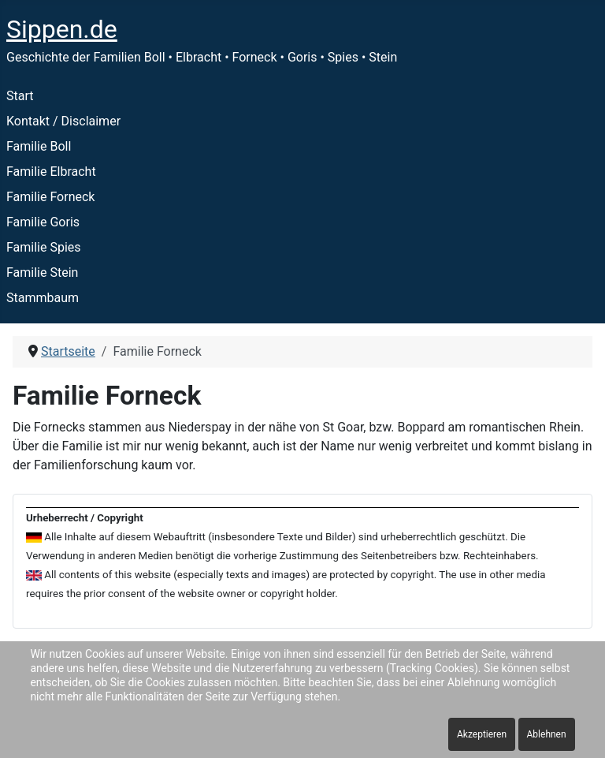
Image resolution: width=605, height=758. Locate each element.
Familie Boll (38, 146)
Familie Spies (43, 247)
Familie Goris (43, 222)
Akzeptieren (482, 734)
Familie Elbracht (51, 171)
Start (19, 95)
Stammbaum (42, 297)
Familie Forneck (50, 196)
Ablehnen (546, 734)
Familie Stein (42, 272)
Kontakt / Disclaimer (63, 121)
